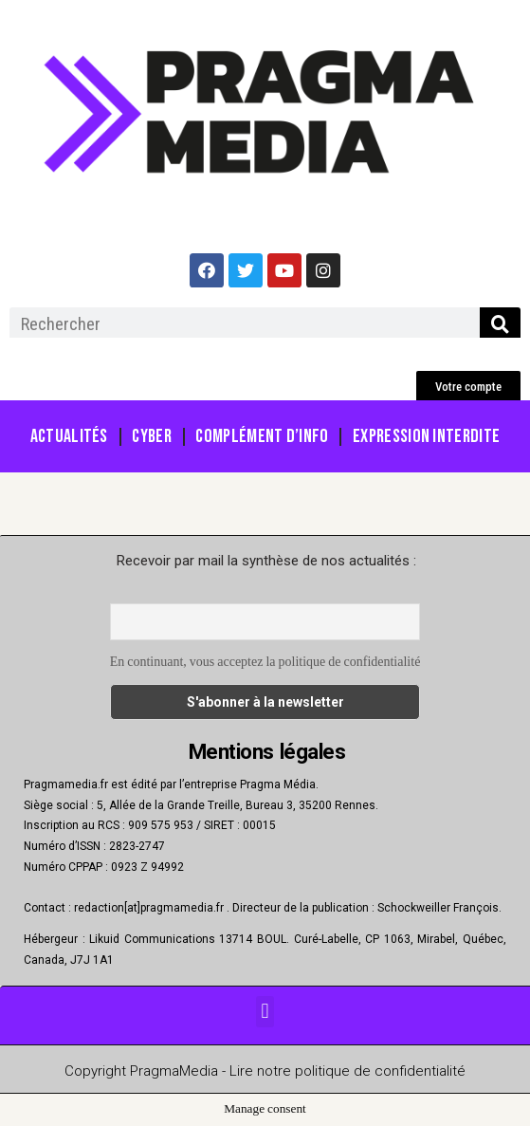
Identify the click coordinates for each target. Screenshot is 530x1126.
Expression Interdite (426, 436)
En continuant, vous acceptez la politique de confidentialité (265, 662)
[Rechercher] (500, 324)
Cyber (152, 436)
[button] (468, 386)
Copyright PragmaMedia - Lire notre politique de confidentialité (265, 1071)
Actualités (69, 436)
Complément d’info (261, 436)
